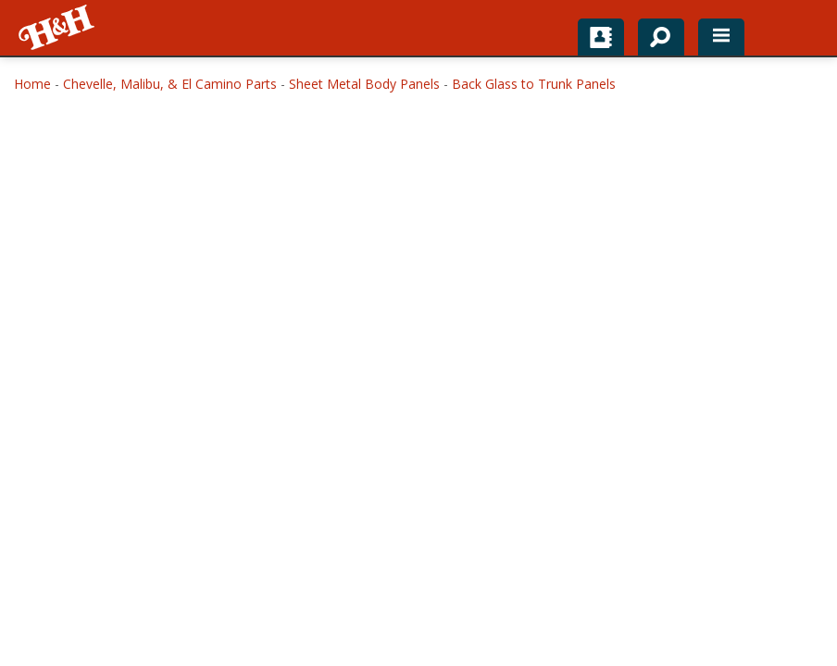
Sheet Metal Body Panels (364, 83)
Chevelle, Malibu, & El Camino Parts (170, 83)
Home (32, 83)
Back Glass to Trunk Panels (534, 83)
